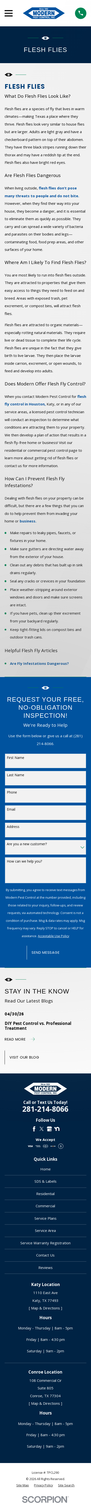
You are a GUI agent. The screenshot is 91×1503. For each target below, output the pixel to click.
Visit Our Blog (24, 1057)
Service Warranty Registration (45, 1242)
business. (28, 521)
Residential (45, 1193)
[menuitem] (22, 1485)
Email (11, 809)
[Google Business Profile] (49, 1128)
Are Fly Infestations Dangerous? (39, 663)
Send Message (45, 952)
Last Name (15, 775)
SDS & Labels (45, 1181)
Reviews (45, 1267)
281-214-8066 (45, 1109)
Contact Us (45, 1255)
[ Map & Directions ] (45, 1308)
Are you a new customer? (27, 844)
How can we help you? (24, 861)
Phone (12, 792)
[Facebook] (34, 1128)
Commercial (45, 1205)
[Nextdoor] (56, 1128)
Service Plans (45, 1218)
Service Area (45, 1230)
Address (13, 826)
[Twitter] (41, 1128)
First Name (15, 757)
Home (45, 1169)
